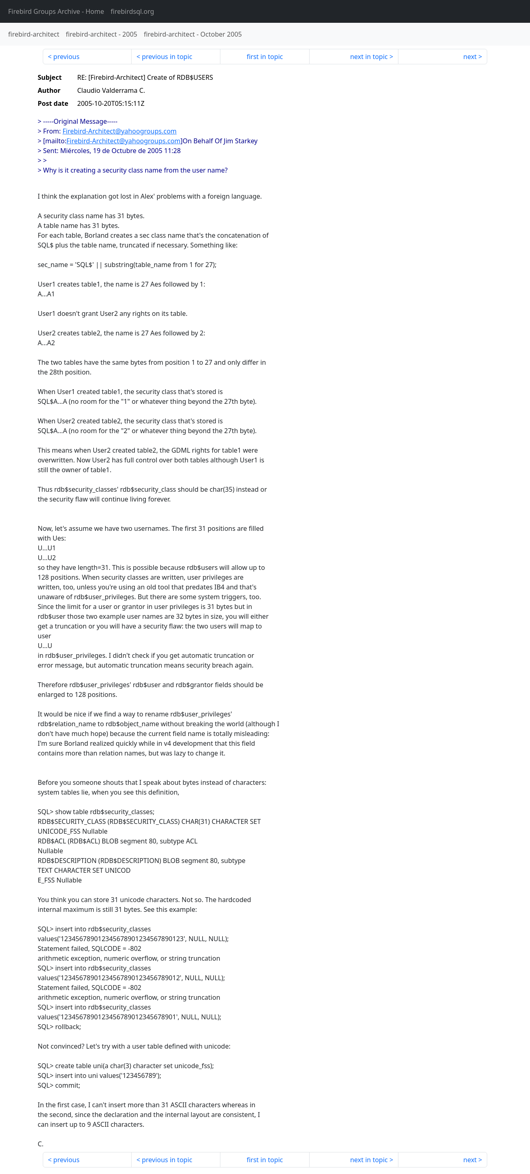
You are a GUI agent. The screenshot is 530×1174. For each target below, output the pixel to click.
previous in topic (167, 56)
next (470, 56)
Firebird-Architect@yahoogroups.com (120, 131)
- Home (56, 11)
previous (66, 56)
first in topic (264, 56)
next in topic (368, 56)
